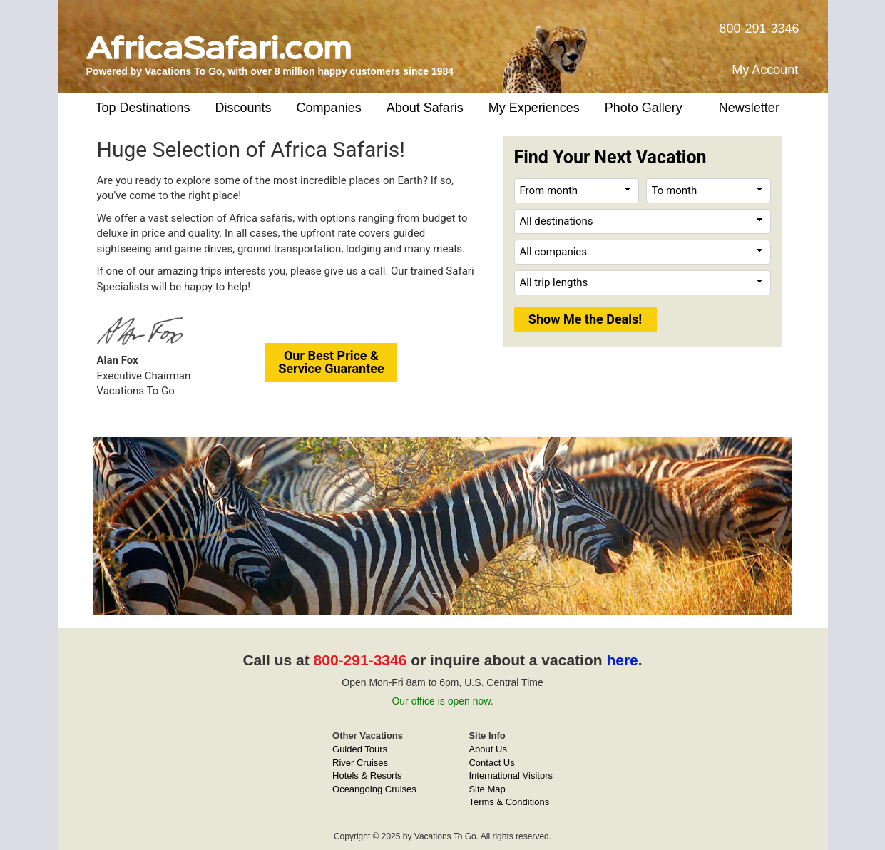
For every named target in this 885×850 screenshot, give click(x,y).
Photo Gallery (643, 108)
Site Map (487, 789)
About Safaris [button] (425, 108)
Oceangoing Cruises (374, 789)
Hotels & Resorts (367, 775)
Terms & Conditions (509, 802)
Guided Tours (359, 749)
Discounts (243, 108)
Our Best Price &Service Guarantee (331, 362)
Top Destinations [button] (143, 108)
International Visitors (511, 775)
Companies (329, 108)
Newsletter (749, 108)
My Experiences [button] (534, 108)
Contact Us (491, 762)
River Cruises (360, 762)
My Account (765, 70)
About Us (487, 749)
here (622, 660)
